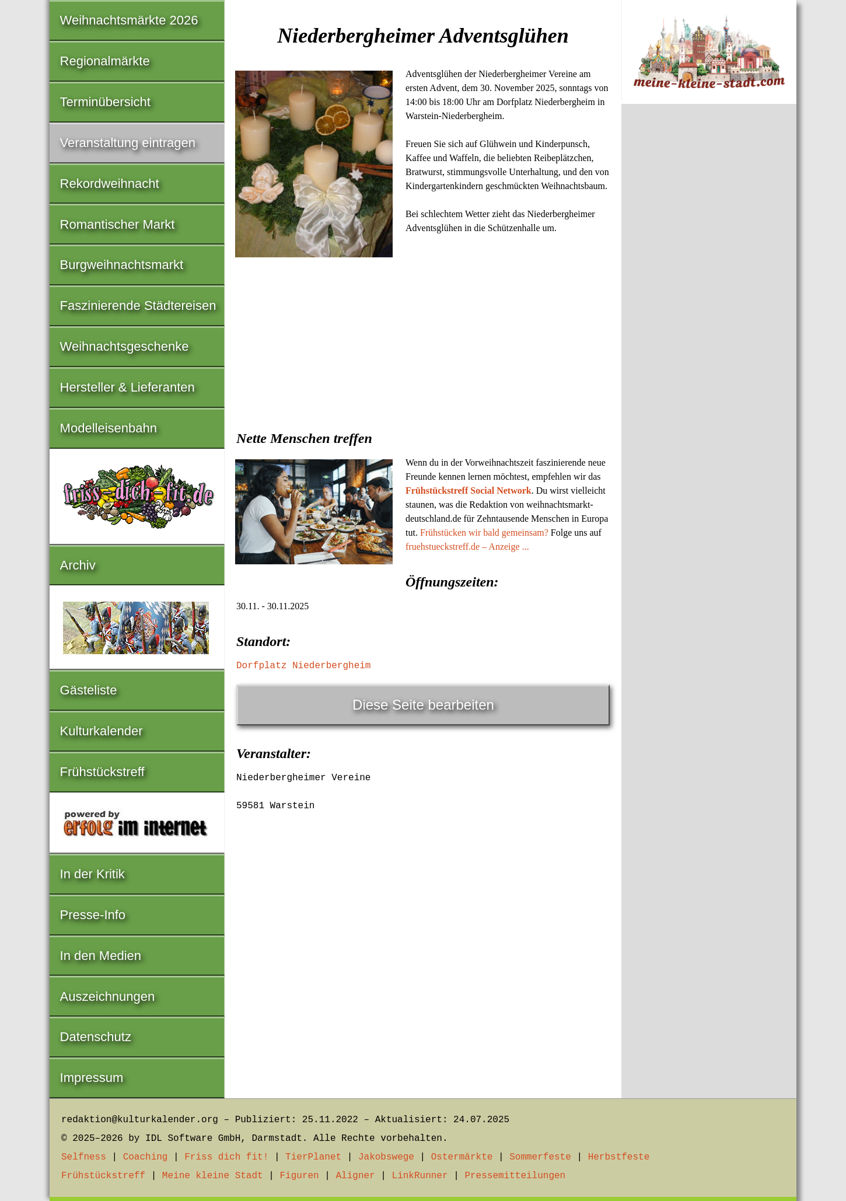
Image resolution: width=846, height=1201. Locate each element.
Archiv (78, 565)
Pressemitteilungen (514, 1176)
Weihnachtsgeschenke (124, 346)
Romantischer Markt (117, 224)
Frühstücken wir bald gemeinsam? (484, 532)
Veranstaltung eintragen (127, 142)
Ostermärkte (462, 1157)
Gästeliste (88, 690)
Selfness (83, 1157)
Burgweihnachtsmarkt (122, 264)
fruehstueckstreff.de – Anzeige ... (467, 546)
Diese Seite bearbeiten (423, 705)
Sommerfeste (540, 1157)
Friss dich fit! (226, 1157)
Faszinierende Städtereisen (138, 305)
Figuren (299, 1176)
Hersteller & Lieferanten (127, 387)
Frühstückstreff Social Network (468, 490)
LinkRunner (420, 1176)
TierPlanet (313, 1157)
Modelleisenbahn (108, 428)
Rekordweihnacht (109, 183)
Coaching (145, 1157)
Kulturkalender (101, 731)
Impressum (92, 1077)
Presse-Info (93, 914)
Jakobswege (386, 1157)
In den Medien (100, 955)
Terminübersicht (105, 102)
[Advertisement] (423, 349)
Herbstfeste (619, 1157)
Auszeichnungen (107, 996)
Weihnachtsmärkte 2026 (129, 20)
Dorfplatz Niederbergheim (303, 666)
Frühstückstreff (102, 771)
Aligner (355, 1176)
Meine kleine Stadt (212, 1176)
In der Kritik (92, 874)
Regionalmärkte (105, 61)
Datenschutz (95, 1036)
